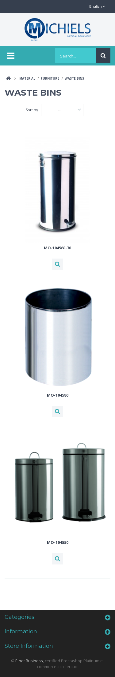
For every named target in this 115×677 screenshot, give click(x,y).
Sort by (32, 110)
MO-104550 (57, 542)
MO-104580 (57, 395)
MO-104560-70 (57, 248)
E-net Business (29, 660)
